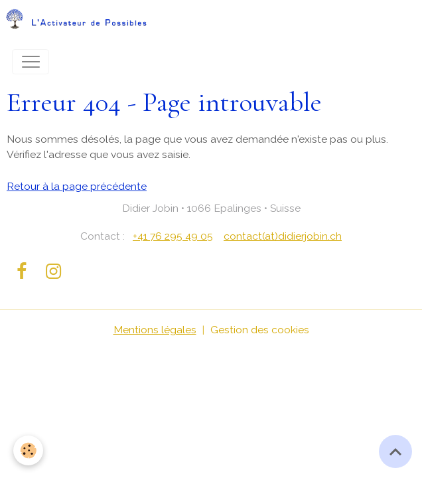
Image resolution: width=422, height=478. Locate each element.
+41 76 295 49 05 (173, 236)
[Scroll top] (395, 451)
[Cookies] (28, 450)
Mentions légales (154, 329)
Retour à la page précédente (77, 186)
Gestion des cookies (259, 329)
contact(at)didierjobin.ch (283, 236)
